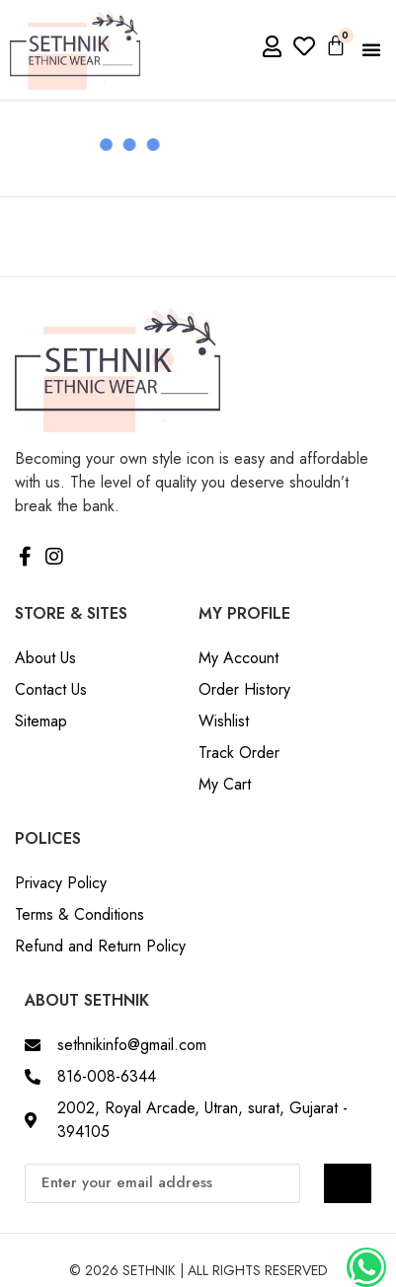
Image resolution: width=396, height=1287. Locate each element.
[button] (371, 49)
